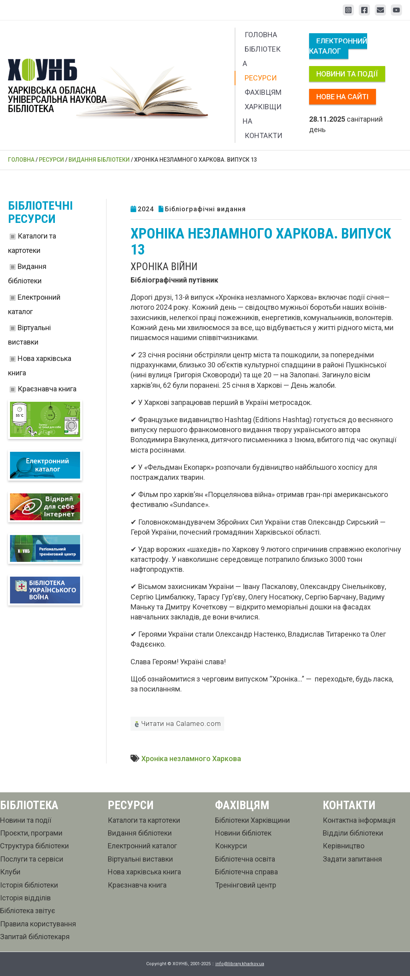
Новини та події (347, 74)
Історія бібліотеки (29, 885)
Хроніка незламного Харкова (191, 758)
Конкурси (231, 846)
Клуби (10, 872)
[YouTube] (396, 10)
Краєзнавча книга (47, 389)
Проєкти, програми (31, 833)
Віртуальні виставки (140, 859)
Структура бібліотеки (34, 846)
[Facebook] (364, 10)
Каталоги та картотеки (144, 820)
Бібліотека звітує (27, 910)
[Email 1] (380, 10)
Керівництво (343, 846)
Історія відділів (25, 898)
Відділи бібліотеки (353, 833)
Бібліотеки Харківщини (252, 820)
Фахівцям (263, 92)
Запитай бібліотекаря (35, 936)
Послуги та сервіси (31, 859)
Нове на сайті (342, 96)
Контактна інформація (359, 820)
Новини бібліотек (243, 833)
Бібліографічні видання (205, 209)
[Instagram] (348, 10)
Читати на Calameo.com (177, 723)
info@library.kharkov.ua (239, 963)
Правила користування (38, 924)
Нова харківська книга (144, 872)
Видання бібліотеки (140, 833)
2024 (146, 209)
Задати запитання (352, 859)
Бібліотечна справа (246, 872)
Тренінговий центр (245, 885)
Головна (261, 34)
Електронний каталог (338, 46)
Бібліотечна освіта (245, 859)
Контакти (263, 135)
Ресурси (261, 78)
